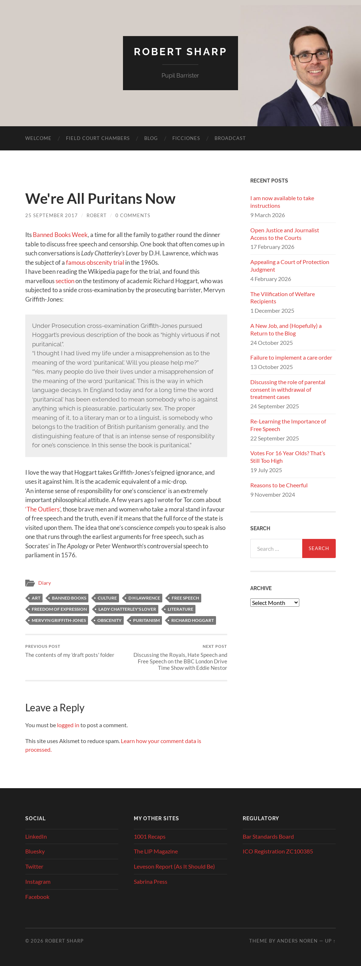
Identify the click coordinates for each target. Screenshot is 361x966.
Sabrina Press (150, 881)
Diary (44, 583)
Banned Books (69, 598)
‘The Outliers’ (42, 509)
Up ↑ (330, 941)
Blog (151, 138)
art (36, 598)
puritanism (146, 620)
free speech (185, 598)
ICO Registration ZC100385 (278, 851)
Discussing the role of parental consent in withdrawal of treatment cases (287, 389)
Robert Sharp (180, 52)
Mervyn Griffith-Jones (59, 620)
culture (107, 598)
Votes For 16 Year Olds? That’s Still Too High (287, 456)
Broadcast (230, 138)
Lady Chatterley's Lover (127, 609)
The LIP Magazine (156, 851)
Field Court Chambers (98, 138)
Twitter (34, 866)
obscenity (109, 620)
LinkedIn (36, 836)
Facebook (37, 896)
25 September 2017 (51, 215)
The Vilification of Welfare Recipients (282, 297)
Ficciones (186, 138)
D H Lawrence (144, 598)
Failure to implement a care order (291, 357)
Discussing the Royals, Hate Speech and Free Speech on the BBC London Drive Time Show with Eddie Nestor (177, 657)
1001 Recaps (150, 836)
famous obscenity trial (95, 262)
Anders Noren (297, 941)
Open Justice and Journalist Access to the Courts (284, 234)
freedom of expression (59, 609)
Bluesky (35, 851)
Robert (97, 215)
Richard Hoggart (192, 620)
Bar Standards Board (268, 836)
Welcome (38, 138)
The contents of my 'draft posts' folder (69, 651)
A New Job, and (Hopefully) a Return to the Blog (286, 329)
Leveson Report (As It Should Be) (174, 866)
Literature (180, 609)
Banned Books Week (60, 234)
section (65, 281)
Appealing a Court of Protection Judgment (289, 265)
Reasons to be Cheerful (279, 485)
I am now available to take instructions (282, 201)
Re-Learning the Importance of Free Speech (288, 425)
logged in (68, 724)
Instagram (37, 881)
